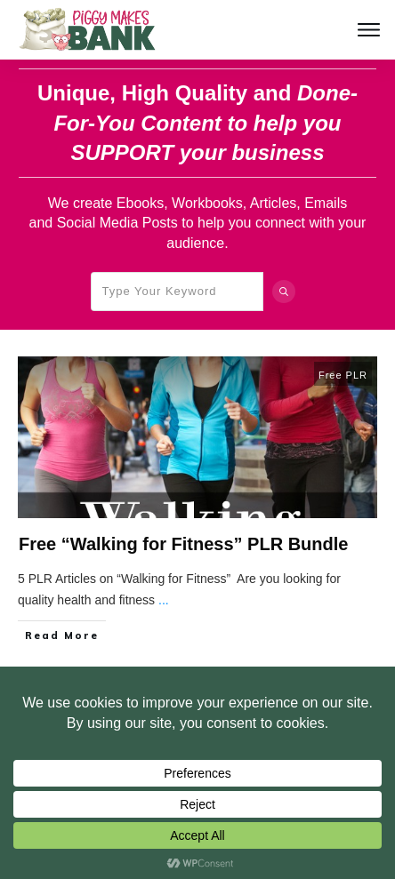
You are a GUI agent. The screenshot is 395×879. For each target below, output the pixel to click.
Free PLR (342, 375)
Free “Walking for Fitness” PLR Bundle (183, 544)
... (163, 600)
